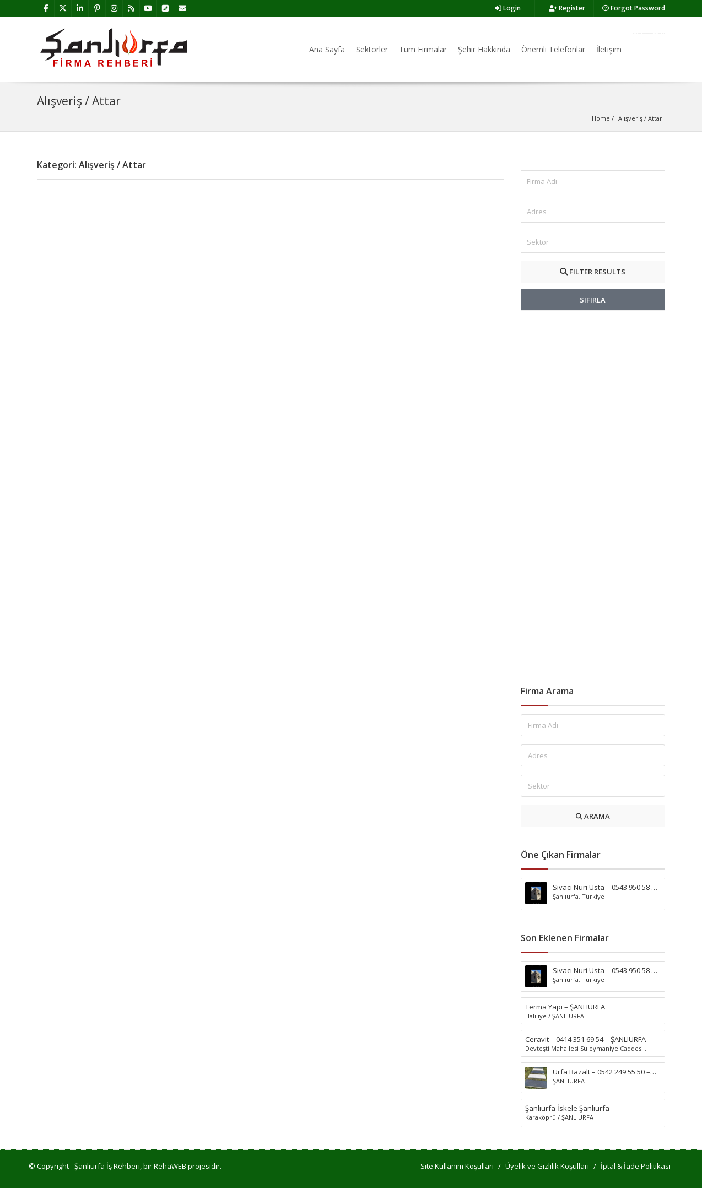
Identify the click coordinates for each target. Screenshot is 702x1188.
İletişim (609, 49)
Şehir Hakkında (484, 49)
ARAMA (593, 816)
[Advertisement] (593, 498)
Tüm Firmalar (423, 49)
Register (567, 8)
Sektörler (372, 49)
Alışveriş (630, 118)
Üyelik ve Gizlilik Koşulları (547, 1166)
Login (508, 8)
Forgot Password (633, 8)
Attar (655, 118)
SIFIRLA (593, 300)
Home (601, 118)
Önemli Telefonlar (553, 49)
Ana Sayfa (327, 49)
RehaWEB (170, 1166)
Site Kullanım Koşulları (457, 1166)
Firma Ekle (649, 33)
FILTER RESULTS (592, 272)
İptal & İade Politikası (636, 1166)
